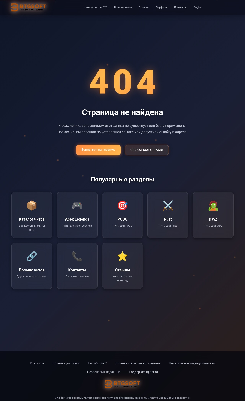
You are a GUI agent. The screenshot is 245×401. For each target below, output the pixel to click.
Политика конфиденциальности (192, 363)
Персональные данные (103, 372)
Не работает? (97, 363)
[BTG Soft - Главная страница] (28, 7)
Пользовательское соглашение (138, 363)
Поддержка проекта (143, 372)
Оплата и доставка (65, 363)
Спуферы (161, 7)
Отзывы (144, 7)
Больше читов (123, 7)
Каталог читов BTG (95, 7)
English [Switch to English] (198, 7)
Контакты (180, 7)
